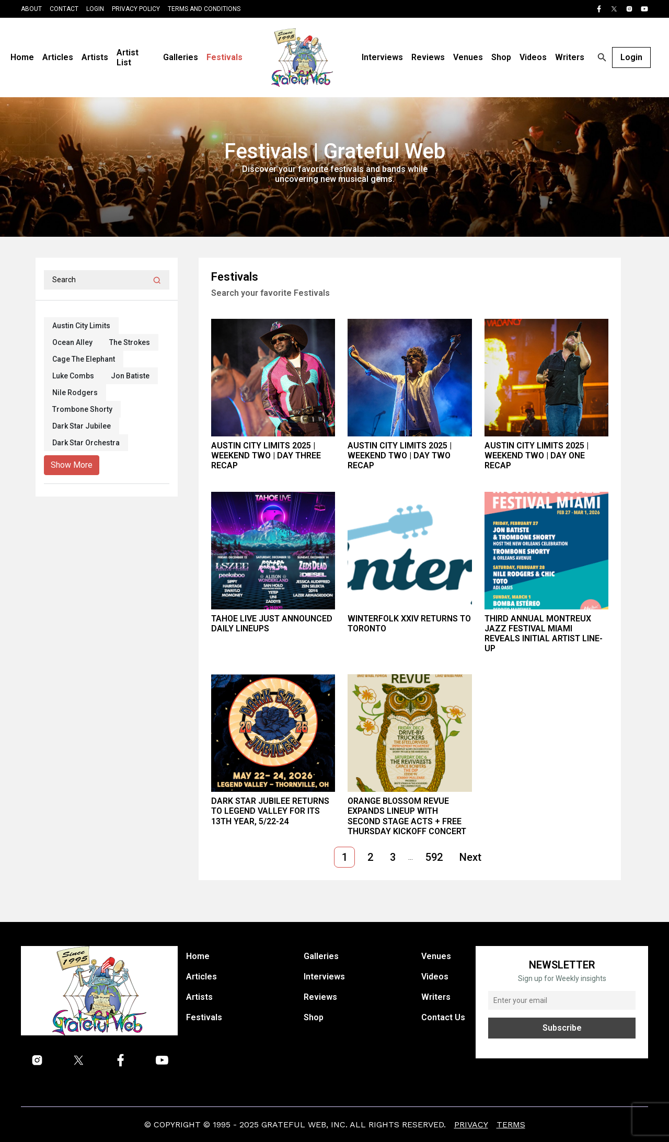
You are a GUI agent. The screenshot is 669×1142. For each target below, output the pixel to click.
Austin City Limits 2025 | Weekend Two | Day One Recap (537, 455)
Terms (511, 1124)
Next (470, 857)
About (31, 9)
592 (434, 857)
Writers (569, 57)
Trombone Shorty (82, 409)
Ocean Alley (72, 342)
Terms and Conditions (204, 9)
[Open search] (602, 57)
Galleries (180, 57)
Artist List (128, 57)
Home (22, 57)
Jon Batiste (130, 376)
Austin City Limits (81, 325)
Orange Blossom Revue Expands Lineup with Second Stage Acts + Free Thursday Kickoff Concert (407, 816)
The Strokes (129, 342)
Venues (468, 57)
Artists (95, 57)
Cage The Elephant (83, 359)
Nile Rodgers (75, 392)
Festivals (224, 57)
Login (95, 9)
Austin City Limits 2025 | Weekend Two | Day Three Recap (266, 455)
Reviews (428, 57)
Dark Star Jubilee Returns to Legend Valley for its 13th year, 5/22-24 (270, 811)
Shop (501, 57)
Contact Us (443, 1017)
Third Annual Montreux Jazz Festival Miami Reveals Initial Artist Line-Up (544, 634)
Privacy (471, 1124)
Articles (57, 57)
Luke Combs (73, 376)
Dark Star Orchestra (86, 443)
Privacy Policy (136, 9)
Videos (533, 57)
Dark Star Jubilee (81, 426)
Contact (64, 9)
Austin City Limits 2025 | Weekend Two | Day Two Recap (400, 455)
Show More (72, 465)
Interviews (382, 57)
